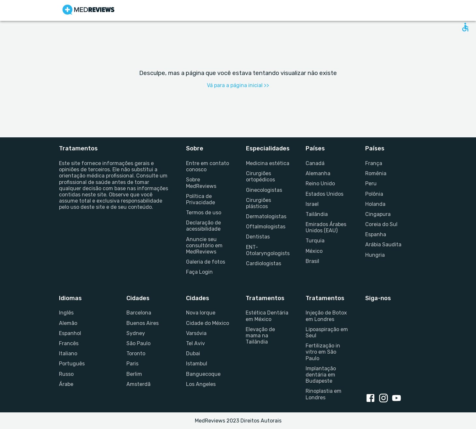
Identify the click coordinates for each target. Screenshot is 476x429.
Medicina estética (267, 163)
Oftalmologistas (265, 226)
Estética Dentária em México (267, 316)
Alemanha (318, 173)
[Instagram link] (384, 399)
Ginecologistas (264, 190)
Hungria (375, 255)
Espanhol (70, 333)
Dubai (193, 353)
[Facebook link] (371, 399)
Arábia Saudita (383, 244)
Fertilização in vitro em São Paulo (323, 352)
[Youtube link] (397, 399)
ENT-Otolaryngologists (268, 250)
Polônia (374, 194)
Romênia (375, 173)
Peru (371, 183)
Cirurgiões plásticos (258, 203)
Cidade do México (207, 323)
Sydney (135, 333)
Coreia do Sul (381, 224)
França (373, 163)
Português (72, 363)
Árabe (66, 384)
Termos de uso (203, 212)
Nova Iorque (200, 313)
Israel (312, 204)
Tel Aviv (195, 343)
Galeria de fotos (205, 262)
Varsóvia (196, 333)
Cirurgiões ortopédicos (260, 176)
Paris (132, 363)
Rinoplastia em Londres (323, 394)
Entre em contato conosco (207, 166)
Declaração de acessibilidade (203, 226)
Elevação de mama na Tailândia (260, 335)
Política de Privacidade (200, 199)
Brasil (312, 261)
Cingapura (378, 214)
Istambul (196, 363)
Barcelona (138, 313)
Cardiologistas (263, 263)
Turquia (315, 240)
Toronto (135, 353)
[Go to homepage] (88, 10)
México (314, 251)
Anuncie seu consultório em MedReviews (204, 245)
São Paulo (138, 343)
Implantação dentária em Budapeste (321, 374)
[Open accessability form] (465, 27)
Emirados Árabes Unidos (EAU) (326, 227)
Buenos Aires (142, 323)
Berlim (134, 374)
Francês (69, 343)
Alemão (68, 323)
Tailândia (317, 214)
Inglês (66, 313)
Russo (66, 374)
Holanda (375, 204)
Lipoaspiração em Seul (327, 332)
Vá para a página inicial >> (238, 85)
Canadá (315, 163)
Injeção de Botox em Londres (326, 316)
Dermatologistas (266, 216)
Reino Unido (320, 183)
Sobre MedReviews (201, 182)
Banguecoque (203, 374)
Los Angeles (201, 384)
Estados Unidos (324, 194)
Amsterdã (138, 384)
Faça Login (199, 272)
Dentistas (258, 237)
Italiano (68, 353)
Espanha (375, 234)
